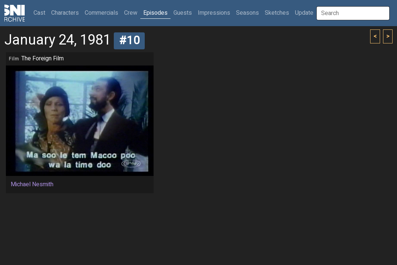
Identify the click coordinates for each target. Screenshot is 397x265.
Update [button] (304, 12)
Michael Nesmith (32, 184)
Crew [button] (130, 12)
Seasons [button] (247, 12)
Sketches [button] (277, 12)
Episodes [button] (155, 12)
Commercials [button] (101, 12)
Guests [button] (182, 12)
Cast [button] (41, 12)
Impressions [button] (214, 12)
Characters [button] (65, 12)
